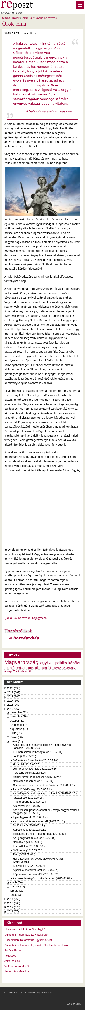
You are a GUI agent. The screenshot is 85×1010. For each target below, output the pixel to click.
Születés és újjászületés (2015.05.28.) (35, 760)
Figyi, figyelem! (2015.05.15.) (30, 817)
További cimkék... (23, 671)
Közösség (10, 955)
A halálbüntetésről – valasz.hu (49, 111)
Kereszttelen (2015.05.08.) (29, 846)
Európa (57, 667)
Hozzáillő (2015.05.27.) (27, 764)
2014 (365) (13, 899)
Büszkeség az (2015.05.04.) (29, 865)
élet (37, 667)
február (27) (17, 890)
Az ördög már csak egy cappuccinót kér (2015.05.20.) (45, 793)
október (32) (17, 720)
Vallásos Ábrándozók (16, 966)
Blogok (15, 18)
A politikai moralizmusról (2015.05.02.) (36, 870)
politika (61, 663)
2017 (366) (13, 700)
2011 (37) (13, 911)
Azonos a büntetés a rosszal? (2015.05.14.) (39, 821)
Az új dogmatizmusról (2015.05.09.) (34, 838)
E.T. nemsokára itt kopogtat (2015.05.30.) (37, 752)
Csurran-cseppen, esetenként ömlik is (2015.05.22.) (44, 785)
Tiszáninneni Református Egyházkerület (28, 940)
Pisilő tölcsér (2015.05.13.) (29, 825)
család (46, 667)
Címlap (6, 18)
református (17, 667)
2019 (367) (13, 692)
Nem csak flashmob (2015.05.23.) (33, 781)
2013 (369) (13, 903)
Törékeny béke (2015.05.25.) (30, 772)
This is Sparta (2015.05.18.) (29, 801)
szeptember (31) (20, 724)
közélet (74, 663)
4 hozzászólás (24, 638)
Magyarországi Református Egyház (25, 929)
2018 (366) (13, 696)
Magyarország (21, 662)
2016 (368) (13, 704)
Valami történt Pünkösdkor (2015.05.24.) (37, 776)
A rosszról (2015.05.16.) (27, 805)
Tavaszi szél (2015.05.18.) (28, 797)
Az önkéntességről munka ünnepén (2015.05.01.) (42, 878)
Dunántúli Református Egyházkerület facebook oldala (36, 945)
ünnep (8, 671)
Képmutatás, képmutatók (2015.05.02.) (36, 874)
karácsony (69, 667)
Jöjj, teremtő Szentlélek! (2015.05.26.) (35, 768)
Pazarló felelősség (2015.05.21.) (32, 789)
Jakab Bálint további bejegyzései (39, 18)
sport (30, 667)
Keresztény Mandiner (17, 971)
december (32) (19, 712)
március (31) (17, 886)
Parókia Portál (12, 950)
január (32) (16, 894)
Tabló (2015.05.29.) (24, 756)
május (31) (16, 741)
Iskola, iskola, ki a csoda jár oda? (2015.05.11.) (41, 833)
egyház (47, 662)
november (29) (19, 716)
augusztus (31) (19, 729)
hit (6, 667)
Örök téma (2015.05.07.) (27, 850)
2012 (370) (13, 907)
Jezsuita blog (12, 960)
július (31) (16, 733)
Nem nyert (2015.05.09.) (27, 842)
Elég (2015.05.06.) (24, 854)
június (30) (16, 737)
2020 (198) (13, 688)
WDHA (77, 1004)
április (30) (16, 882)
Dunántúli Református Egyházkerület (26, 934)
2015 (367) (13, 708)
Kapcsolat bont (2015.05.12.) (30, 829)
